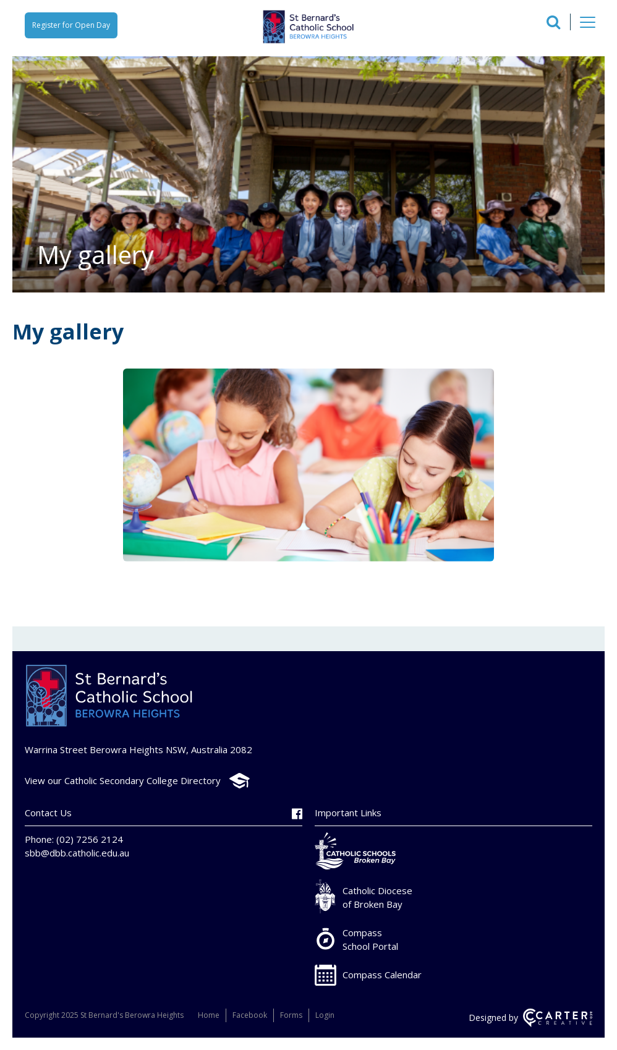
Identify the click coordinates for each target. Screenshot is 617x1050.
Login (324, 1015)
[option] (308, 467)
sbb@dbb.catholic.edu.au (77, 853)
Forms (291, 1015)
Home (208, 1015)
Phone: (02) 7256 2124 (74, 839)
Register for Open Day (71, 25)
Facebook (249, 1015)
